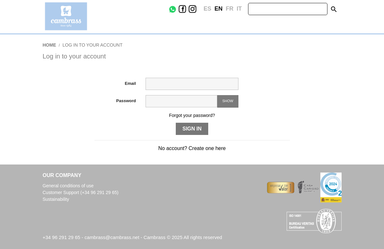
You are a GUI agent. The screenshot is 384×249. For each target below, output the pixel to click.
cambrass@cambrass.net (112, 237)
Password (126, 100)
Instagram (197, 9)
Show (227, 101)
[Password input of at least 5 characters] (181, 101)
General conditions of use (68, 185)
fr (229, 8)
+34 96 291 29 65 (61, 237)
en (218, 8)
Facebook (187, 9)
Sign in (192, 128)
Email (130, 83)
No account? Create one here (192, 148)
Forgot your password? (192, 115)
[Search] (287, 9)
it (239, 8)
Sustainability (56, 199)
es (207, 8)
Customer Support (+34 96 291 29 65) (81, 192)
